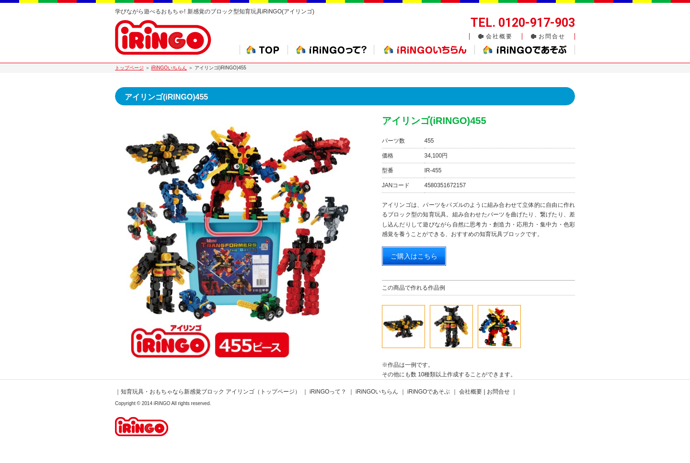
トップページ (129, 67)
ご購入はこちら (414, 256)
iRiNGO (162, 403)
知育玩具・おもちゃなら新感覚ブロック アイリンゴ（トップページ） (210, 391)
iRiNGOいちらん (169, 67)
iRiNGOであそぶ (428, 391)
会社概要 (499, 36)
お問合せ (552, 36)
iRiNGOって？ (328, 391)
